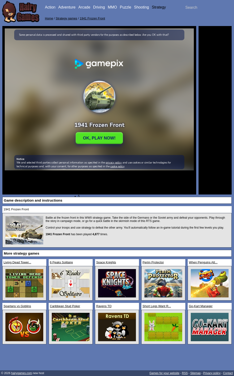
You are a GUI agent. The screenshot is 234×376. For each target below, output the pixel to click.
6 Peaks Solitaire (61, 262)
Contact (228, 373)
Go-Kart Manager (200, 306)
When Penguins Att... (203, 262)
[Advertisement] (215, 99)
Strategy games (66, 18)
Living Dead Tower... (17, 262)
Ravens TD (104, 306)
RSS (185, 373)
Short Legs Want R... (157, 306)
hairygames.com (21, 373)
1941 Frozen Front (92, 18)
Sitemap (195, 373)
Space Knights (106, 262)
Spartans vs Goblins (17, 306)
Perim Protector (153, 262)
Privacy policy (212, 373)
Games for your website (164, 373)
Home (49, 18)
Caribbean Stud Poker (65, 306)
